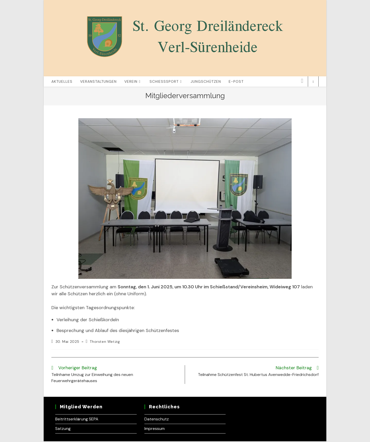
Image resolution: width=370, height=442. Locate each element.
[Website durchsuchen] (313, 82)
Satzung (63, 429)
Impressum (154, 429)
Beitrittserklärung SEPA (76, 419)
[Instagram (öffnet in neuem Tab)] (302, 82)
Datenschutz (156, 419)
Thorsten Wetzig (105, 342)
